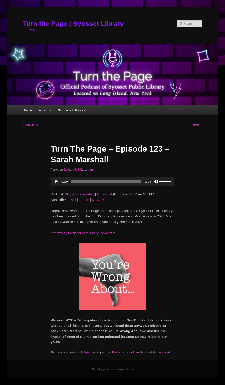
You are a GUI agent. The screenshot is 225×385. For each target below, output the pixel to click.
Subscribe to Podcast (72, 110)
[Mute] (156, 181)
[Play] (56, 181)
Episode (86, 352)
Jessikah (112, 352)
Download (104, 194)
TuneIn (84, 200)
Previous (30, 125)
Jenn (91, 169)
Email (72, 200)
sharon (123, 352)
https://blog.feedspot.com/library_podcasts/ (83, 233)
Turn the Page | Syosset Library (73, 23)
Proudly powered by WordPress (112, 369)
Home (28, 110)
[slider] (106, 181)
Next (197, 125)
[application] (112, 181)
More (105, 200)
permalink (164, 352)
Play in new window (79, 194)
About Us (45, 110)
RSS (95, 200)
